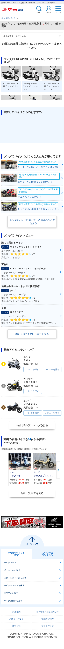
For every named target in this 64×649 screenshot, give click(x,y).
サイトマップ (47, 626)
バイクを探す (33, 369)
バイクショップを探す (14, 585)
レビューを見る (52, 369)
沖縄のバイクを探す (16, 554)
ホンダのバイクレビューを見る (32, 333)
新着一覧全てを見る (32, 493)
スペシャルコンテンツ (47, 554)
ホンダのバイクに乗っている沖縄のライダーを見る (32, 222)
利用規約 (16, 612)
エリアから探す (11, 593)
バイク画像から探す (13, 601)
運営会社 (16, 626)
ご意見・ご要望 (16, 619)
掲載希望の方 (47, 619)
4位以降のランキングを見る (32, 425)
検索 (39, 12)
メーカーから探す (12, 570)
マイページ (48, 12)
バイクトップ (10, 562)
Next (58, 469)
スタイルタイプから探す (15, 578)
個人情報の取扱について (47, 612)
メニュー (58, 12)
